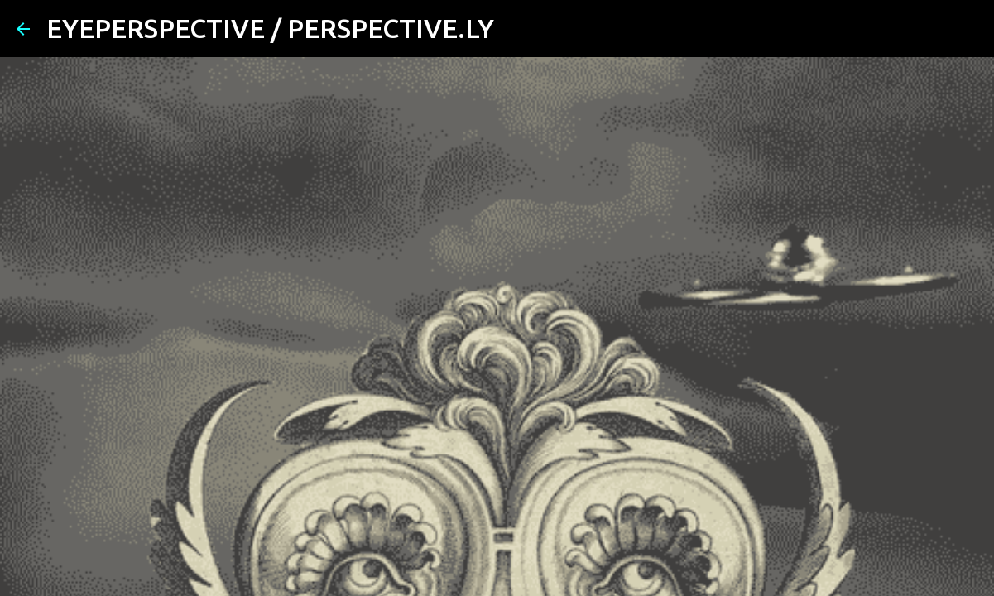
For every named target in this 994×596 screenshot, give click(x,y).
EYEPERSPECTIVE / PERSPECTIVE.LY (270, 28)
